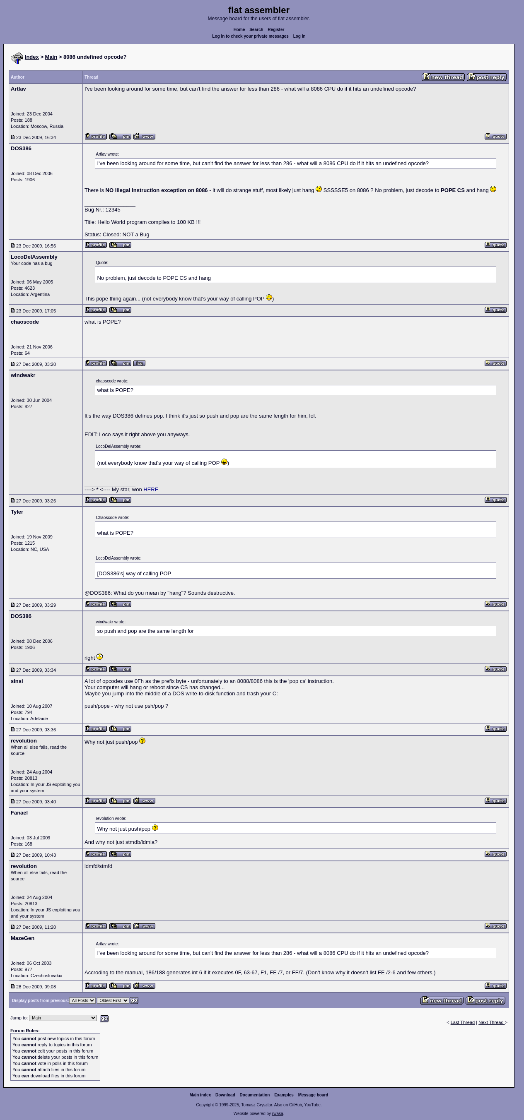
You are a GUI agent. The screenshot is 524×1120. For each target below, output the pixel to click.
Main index (200, 1095)
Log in (299, 36)
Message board (313, 1095)
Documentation (255, 1095)
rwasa (277, 1113)
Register (276, 29)
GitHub (295, 1105)
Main (51, 57)
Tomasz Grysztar (256, 1105)
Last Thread (463, 1022)
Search (256, 29)
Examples (284, 1095)
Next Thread (491, 1022)
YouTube (312, 1105)
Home (239, 29)
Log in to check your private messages (250, 36)
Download (225, 1095)
